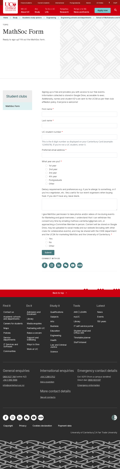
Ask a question (47, 382)
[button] (103, 10)
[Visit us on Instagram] (51, 265)
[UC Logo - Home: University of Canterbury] (10, 6)
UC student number (52, 132)
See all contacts (47, 397)
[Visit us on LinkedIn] (59, 265)
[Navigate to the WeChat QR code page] (66, 265)
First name (47, 109)
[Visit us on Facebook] (44, 265)
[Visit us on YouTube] (73, 265)
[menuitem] (25, 10)
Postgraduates (75, 3)
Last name (47, 120)
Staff (115, 3)
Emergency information (88, 385)
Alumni (88, 3)
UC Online (100, 3)
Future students (26, 3)
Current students (43, 3)
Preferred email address (53, 150)
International (59, 3)
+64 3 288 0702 (47, 376)
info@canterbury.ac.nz (13, 385)
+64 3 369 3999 (10, 380)
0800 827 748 (9, 376)
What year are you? (51, 161)
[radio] (46, 166)
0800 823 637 (94, 380)
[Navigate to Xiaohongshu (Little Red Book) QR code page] (80, 265)
